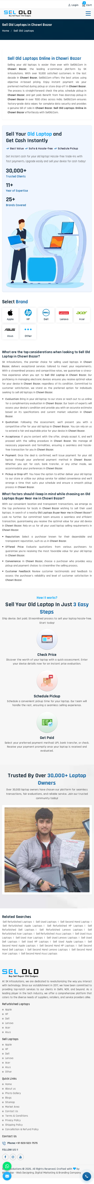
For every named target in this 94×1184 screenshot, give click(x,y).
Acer (7, 1027)
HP (6, 1014)
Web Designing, (25, 1173)
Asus (8, 1032)
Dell (7, 1018)
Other (8, 1071)
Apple (8, 1009)
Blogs (8, 1097)
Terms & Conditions (16, 1116)
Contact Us (11, 1111)
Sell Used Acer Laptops (29, 938)
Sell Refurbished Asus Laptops (53, 934)
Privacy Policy (13, 1120)
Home (5, 31)
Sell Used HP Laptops (35, 942)
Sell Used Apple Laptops (68, 942)
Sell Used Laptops (46, 922)
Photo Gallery (13, 1093)
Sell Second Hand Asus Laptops (39, 954)
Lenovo (9, 1023)
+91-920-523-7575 (27, 1143)
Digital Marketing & (46, 1173)
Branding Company (70, 1173)
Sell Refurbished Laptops (17, 922)
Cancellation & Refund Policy (22, 1129)
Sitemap (10, 1102)
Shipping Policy (14, 1125)
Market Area (12, 1106)
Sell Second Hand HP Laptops (57, 946)
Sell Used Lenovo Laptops (62, 938)
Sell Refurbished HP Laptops (65, 926)
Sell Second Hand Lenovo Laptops (47, 950)
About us (10, 1088)
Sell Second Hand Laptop (74, 922)
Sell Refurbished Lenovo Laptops (61, 930)
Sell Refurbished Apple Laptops (22, 926)
